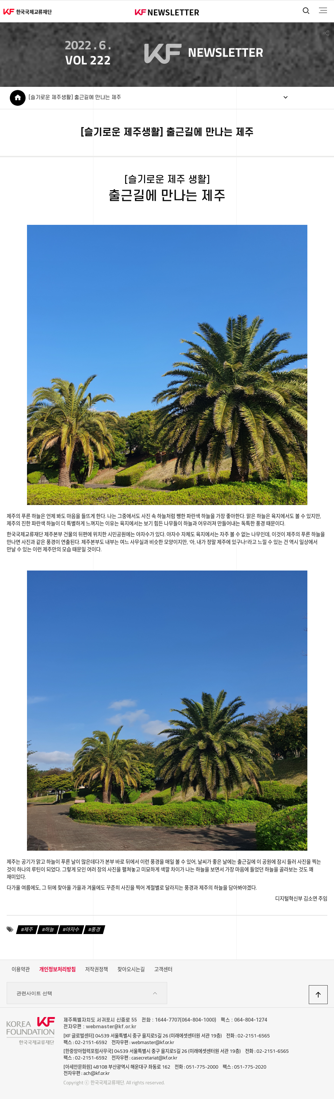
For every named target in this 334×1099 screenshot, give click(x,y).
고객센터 (163, 969)
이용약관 (21, 969)
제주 (28, 929)
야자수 (72, 929)
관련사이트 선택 (86, 993)
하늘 (49, 929)
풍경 (95, 929)
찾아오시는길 (131, 969)
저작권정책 (96, 969)
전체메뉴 (323, 10)
